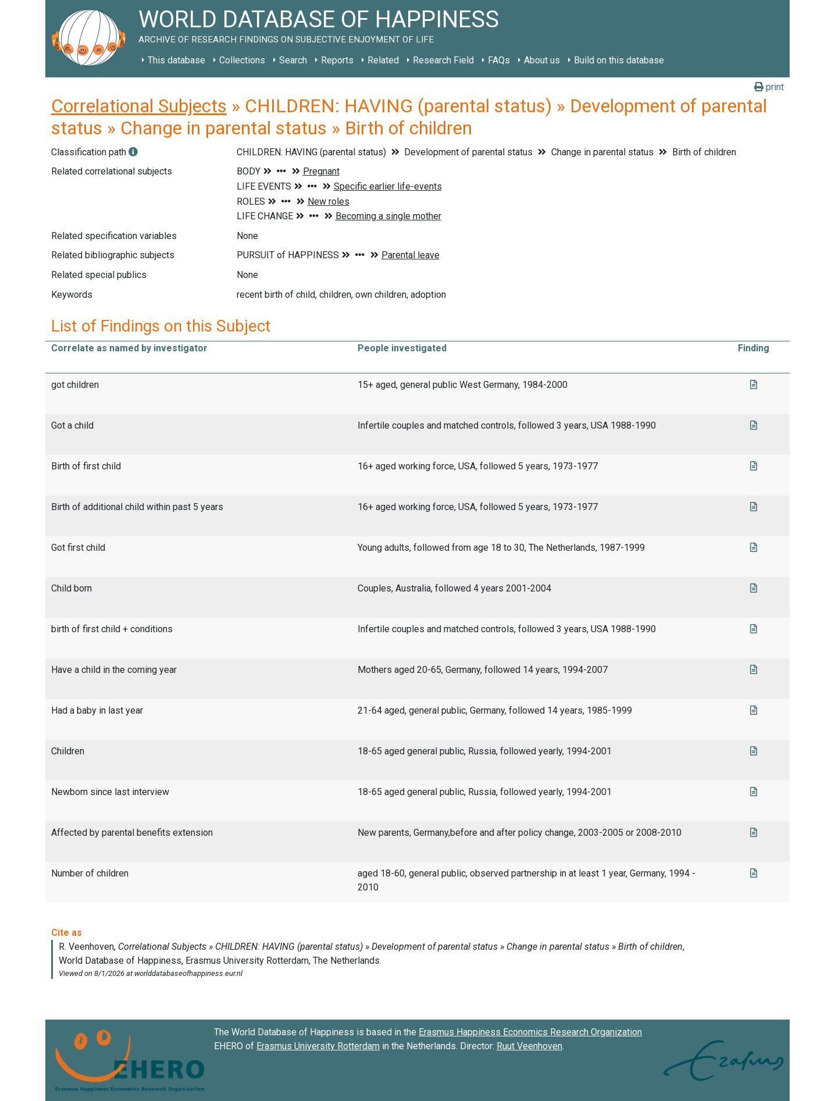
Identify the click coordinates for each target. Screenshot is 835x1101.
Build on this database (619, 60)
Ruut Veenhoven (529, 1046)
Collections (242, 60)
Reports (337, 60)
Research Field (443, 60)
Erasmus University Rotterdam (318, 1046)
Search (293, 60)
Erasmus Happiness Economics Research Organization (530, 1032)
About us (542, 60)
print (769, 86)
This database (176, 60)
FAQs (499, 60)
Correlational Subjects (139, 106)
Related (383, 60)
